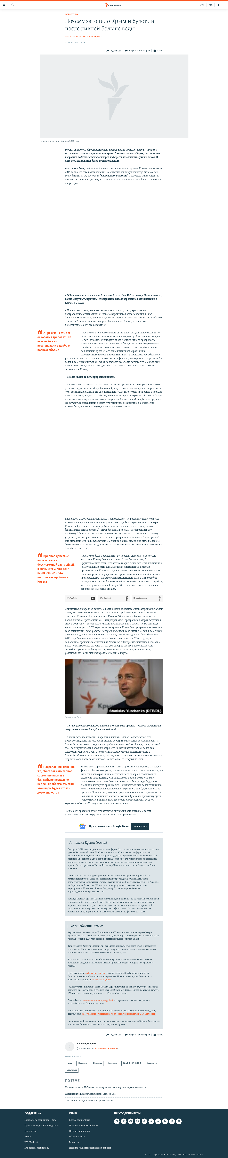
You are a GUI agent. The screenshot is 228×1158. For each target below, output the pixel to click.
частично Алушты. (101, 979)
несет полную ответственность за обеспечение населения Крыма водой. (118, 1013)
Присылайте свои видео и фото (40, 1119)
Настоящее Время (92, 37)
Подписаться (140, 826)
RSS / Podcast (31, 1141)
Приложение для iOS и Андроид (41, 1125)
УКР (202, 5)
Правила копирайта (79, 1130)
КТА (210, 5)
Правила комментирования (83, 1125)
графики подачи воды (95, 972)
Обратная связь (77, 1136)
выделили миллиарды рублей (98, 999)
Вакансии (74, 1141)
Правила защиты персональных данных (90, 1147)
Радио (27, 1136)
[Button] (113, 51)
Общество (71, 14)
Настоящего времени (106, 1048)
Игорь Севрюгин (73, 37)
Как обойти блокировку (36, 1147)
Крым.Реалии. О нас (79, 1119)
